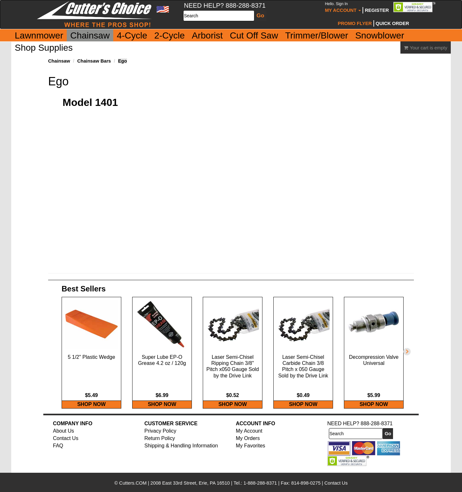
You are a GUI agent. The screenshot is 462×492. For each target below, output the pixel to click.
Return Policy (159, 445)
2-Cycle (169, 35)
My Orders (248, 445)
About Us (63, 437)
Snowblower (379, 35)
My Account (343, 7)
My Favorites (250, 452)
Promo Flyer (355, 23)
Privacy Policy (160, 437)
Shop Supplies (44, 48)
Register (377, 10)
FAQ (58, 452)
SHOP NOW (91, 411)
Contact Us (65, 445)
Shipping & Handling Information (181, 452)
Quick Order (392, 23)
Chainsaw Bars (94, 61)
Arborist (207, 35)
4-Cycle (132, 35)
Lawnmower (39, 35)
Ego (122, 61)
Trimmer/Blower (316, 35)
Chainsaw (90, 35)
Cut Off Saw (254, 35)
